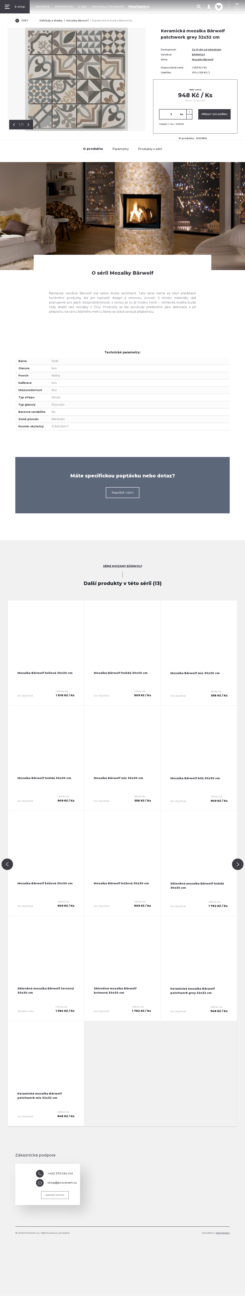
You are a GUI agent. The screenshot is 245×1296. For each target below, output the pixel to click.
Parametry (121, 149)
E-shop (15, 7)
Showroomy (64, 6)
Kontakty (137, 6)
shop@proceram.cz (56, 1183)
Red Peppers (223, 1233)
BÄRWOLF (198, 54)
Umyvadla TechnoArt (108, 6)
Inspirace (42, 6)
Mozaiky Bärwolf (77, 20)
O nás (82, 6)
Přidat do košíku (214, 114)
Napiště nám (123, 493)
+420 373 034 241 (54, 1174)
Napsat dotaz (55, 1195)
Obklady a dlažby (51, 20)
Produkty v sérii (150, 149)
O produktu (93, 149)
